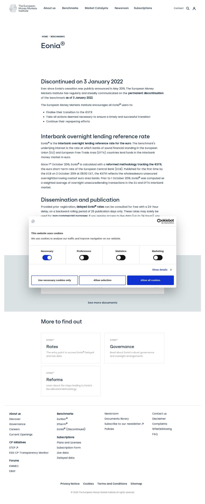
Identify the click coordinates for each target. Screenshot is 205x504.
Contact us (159, 414)
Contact (179, 8)
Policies (109, 429)
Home (45, 36)
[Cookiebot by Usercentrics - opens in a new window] (159, 221)
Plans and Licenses (69, 442)
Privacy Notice (70, 484)
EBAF (12, 471)
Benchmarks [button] (70, 8)
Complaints (159, 424)
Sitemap (136, 484)
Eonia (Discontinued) (71, 429)
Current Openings (20, 434)
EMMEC (14, 466)
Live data (62, 453)
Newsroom (111, 414)
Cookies (88, 484)
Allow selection (102, 280)
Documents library (117, 419)
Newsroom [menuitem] (122, 8)
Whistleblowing (162, 429)
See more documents (102, 303)
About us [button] (50, 8)
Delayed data (65, 458)
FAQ (155, 434)
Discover (14, 419)
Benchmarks (58, 36)
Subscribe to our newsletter (123, 424)
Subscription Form (69, 447)
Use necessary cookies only (54, 280)
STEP (12, 447)
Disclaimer (159, 419)
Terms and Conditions (112, 484)
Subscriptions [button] (143, 8)
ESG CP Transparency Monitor (29, 453)
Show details (159, 269)
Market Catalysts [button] (97, 8)
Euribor (62, 419)
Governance (17, 424)
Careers (14, 429)
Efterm (62, 424)
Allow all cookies (150, 280)
